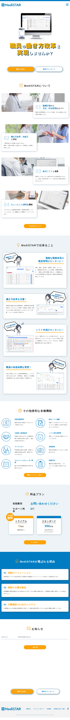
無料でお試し (21, 69)
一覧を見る (35, 649)
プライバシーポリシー (38, 711)
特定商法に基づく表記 (59, 711)
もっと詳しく (35, 543)
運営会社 (28, 711)
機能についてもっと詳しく (35, 476)
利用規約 (49, 711)
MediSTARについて (35, 226)
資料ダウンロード (49, 69)
